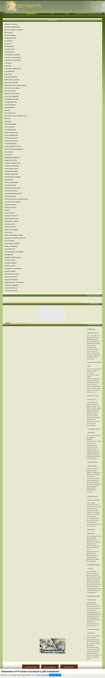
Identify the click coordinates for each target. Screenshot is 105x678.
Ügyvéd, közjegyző (10, 271)
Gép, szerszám (9, 152)
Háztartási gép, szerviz (11, 168)
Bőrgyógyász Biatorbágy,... (91, 531)
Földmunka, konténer (11, 138)
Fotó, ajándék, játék (10, 143)
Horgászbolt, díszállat (11, 171)
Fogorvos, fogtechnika (11, 135)
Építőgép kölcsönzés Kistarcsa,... (93, 566)
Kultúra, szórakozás (10, 207)
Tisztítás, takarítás (10, 266)
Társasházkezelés (10, 260)
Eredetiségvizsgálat (10, 124)
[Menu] (102, 13)
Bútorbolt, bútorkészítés (12, 93)
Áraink (72, 14)
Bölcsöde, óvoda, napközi (12, 88)
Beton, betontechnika (11, 82)
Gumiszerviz (8, 155)
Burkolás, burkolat (10, 91)
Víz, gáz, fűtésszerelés (11, 288)
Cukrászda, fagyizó (10, 105)
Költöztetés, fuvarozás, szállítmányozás (16, 199)
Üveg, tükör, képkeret (11, 279)
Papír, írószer (8, 232)
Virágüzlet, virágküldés (11, 285)
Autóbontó (8, 44)
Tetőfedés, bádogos (11, 263)
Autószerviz (8, 63)
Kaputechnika (9, 180)
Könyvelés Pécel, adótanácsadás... (92, 464)
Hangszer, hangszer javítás (13, 163)
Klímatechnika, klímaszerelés (13, 193)
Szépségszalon (9, 254)
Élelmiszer (8, 118)
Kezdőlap (30, 14)
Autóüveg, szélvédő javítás (13, 68)
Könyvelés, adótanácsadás (13, 202)
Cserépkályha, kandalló (12, 99)
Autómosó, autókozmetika (13, 57)
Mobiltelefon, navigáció (12, 221)
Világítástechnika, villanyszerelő (14, 282)
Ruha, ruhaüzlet (9, 241)
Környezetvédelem (10, 205)
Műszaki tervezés (10, 224)
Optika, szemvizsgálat (11, 229)
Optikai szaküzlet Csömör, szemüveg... (93, 498)
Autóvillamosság (10, 71)
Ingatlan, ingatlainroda (11, 174)
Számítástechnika (10, 249)
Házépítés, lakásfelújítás (12, 166)
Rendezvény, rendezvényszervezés (15, 238)
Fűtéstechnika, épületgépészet (14, 149)
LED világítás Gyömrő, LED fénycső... (94, 431)
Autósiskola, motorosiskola (13, 60)
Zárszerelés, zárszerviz (11, 291)
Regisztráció (60, 14)
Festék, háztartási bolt (11, 132)
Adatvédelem (69, 667)
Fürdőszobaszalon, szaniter (13, 146)
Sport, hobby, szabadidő (12, 243)
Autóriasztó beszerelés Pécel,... (94, 364)
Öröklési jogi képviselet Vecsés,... (93, 331)
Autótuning (8, 66)
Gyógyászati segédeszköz (12, 157)
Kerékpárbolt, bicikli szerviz (13, 188)
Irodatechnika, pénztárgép (13, 177)
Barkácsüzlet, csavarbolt (12, 80)
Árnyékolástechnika (11, 38)
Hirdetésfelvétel (31, 667)
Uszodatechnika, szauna (12, 274)
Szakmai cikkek (44, 14)
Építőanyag (8, 121)
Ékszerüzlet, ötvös (10, 113)
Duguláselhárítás (10, 107)
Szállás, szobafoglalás (11, 246)
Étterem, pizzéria (10, 127)
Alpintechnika (9, 32)
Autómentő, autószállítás (12, 55)
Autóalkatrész (9, 41)
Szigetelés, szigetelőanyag (12, 257)
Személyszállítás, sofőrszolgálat (14, 252)
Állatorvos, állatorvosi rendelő (14, 30)
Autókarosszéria (9, 49)
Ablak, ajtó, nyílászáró (11, 24)
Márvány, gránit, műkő (11, 218)
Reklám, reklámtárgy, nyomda (14, 235)
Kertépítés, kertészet (11, 191)
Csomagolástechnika (11, 102)
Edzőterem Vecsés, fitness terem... (93, 397)
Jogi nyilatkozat (50, 667)
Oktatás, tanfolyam (10, 227)
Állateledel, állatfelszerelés (12, 27)
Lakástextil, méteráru (11, 216)
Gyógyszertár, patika (11, 160)
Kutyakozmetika (9, 213)
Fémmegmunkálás (10, 130)
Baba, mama (8, 74)
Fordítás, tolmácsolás (11, 141)
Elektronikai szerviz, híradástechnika (15, 116)
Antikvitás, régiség (10, 35)
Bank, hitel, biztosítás (11, 77)
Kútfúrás (7, 210)
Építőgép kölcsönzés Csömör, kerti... (93, 598)
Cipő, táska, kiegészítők (12, 96)
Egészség (7, 110)
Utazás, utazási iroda (11, 277)
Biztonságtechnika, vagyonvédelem (15, 85)
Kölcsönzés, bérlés (10, 196)
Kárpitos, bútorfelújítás (11, 182)
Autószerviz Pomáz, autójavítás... (93, 631)
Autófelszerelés (9, 46)
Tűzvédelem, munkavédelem (13, 268)
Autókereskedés (9, 52)
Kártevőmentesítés (10, 185)
